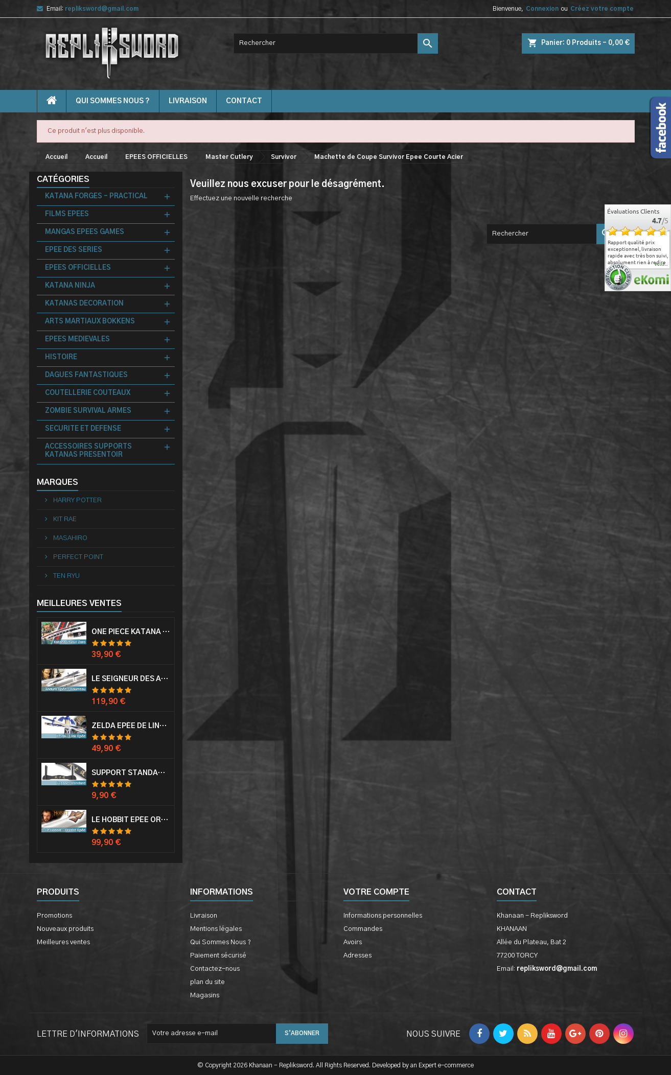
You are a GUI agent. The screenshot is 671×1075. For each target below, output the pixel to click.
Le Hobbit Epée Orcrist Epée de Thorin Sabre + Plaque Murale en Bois (130, 820)
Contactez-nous (215, 969)
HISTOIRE (61, 357)
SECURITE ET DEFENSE (83, 429)
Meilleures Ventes (79, 603)
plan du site (207, 982)
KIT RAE (64, 519)
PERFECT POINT (77, 557)
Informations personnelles (382, 916)
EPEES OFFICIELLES (78, 268)
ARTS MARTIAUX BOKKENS (90, 321)
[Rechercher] (336, 43)
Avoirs (352, 942)
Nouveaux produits (65, 929)
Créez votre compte (602, 9)
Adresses (357, 955)
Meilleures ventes (63, 942)
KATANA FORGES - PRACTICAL (96, 196)
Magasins (204, 995)
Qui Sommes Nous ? (113, 101)
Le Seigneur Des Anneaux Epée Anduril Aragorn (130, 679)
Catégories (63, 179)
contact (244, 101)
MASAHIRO (69, 538)
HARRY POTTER (77, 500)
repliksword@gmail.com (101, 9)
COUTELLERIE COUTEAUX (87, 393)
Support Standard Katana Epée (130, 773)
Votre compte (376, 892)
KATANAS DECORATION (84, 303)
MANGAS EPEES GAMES (84, 232)
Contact (517, 892)
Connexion (542, 9)
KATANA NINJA (70, 286)
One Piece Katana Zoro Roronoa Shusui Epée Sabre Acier (130, 632)
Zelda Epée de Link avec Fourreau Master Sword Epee (130, 726)
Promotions (54, 916)
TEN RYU (66, 576)
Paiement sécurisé (218, 955)
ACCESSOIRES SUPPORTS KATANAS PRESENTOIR (88, 450)
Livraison (188, 101)
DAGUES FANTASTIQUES (86, 375)
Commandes (362, 929)
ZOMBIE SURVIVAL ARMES (88, 411)
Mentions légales (216, 929)
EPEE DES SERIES (73, 250)
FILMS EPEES (67, 214)
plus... (661, 265)
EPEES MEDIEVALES (77, 339)
